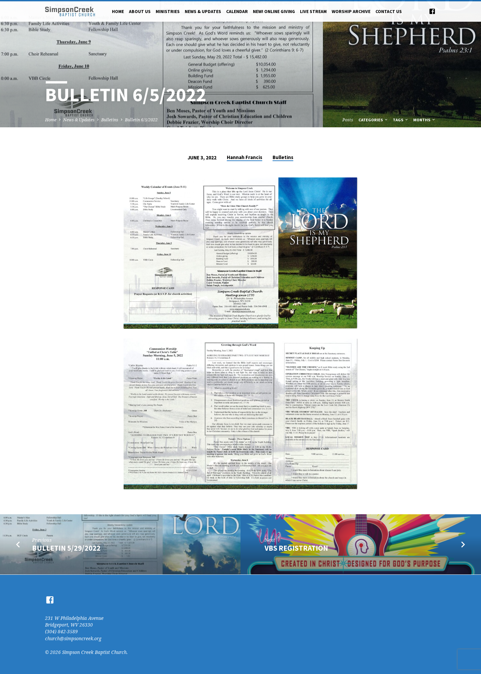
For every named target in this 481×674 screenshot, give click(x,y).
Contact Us (388, 11)
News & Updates (203, 11)
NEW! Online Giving (274, 11)
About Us (140, 11)
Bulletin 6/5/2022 (141, 120)
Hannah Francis (244, 157)
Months (424, 119)
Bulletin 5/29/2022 (66, 548)
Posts (347, 120)
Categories (373, 119)
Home (118, 11)
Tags (401, 119)
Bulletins (109, 120)
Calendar (237, 11)
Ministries (168, 11)
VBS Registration (296, 548)
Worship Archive (351, 11)
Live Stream (313, 11)
